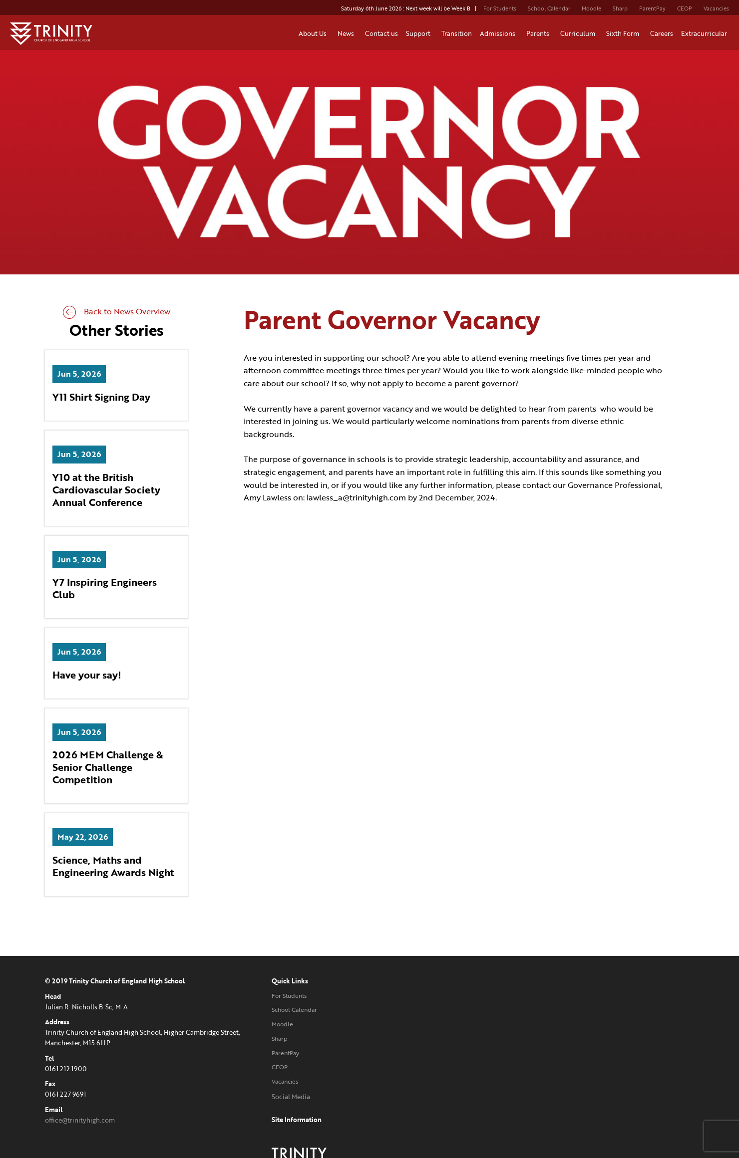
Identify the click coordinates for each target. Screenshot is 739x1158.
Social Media (289, 1097)
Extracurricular (705, 33)
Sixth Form (624, 33)
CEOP (684, 8)
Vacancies (716, 8)
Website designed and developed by (582, 1097)
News (347, 33)
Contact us (381, 33)
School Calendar (549, 8)
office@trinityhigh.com (80, 1120)
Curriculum (579, 33)
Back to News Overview (116, 311)
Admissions (499, 33)
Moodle (591, 8)
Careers (661, 33)
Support (419, 33)
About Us (314, 33)
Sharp (620, 8)
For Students (499, 8)
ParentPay (652, 8)
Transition (456, 33)
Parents (539, 33)
